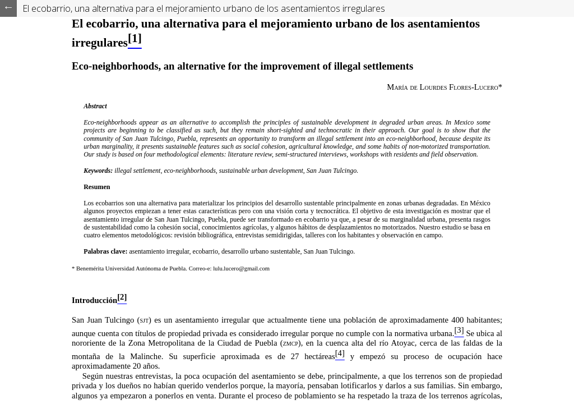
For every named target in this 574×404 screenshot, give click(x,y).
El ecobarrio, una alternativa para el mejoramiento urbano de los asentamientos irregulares (203, 8)
